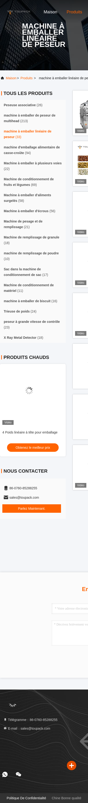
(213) (29, 118)
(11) (29, 288)
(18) (31, 240)
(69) (29, 182)
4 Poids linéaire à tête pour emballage (29, 432)
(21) (23, 224)
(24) (20, 311)
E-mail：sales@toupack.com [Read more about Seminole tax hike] (26, 728)
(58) (27, 198)
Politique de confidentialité (26, 798)
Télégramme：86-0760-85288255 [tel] (30, 720)
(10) (31, 256)
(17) (26, 272)
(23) (32, 324)
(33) (27, 134)
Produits (74, 12)
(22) (33, 166)
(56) (29, 211)
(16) (30, 301)
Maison (50, 12)
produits (26, 78)
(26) (23, 105)
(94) (32, 150)
